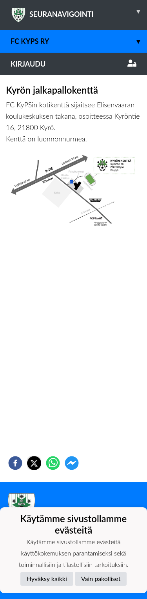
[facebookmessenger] (72, 463)
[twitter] (34, 463)
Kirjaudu (73, 64)
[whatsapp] (53, 463)
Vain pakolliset (101, 578)
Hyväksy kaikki (47, 578)
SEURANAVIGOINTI (79, 11)
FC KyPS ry (79, 41)
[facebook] (15, 463)
